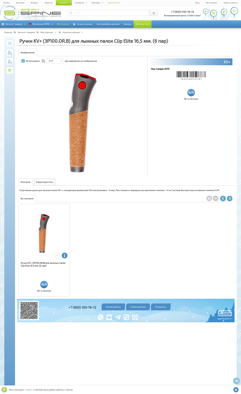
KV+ (227, 61)
